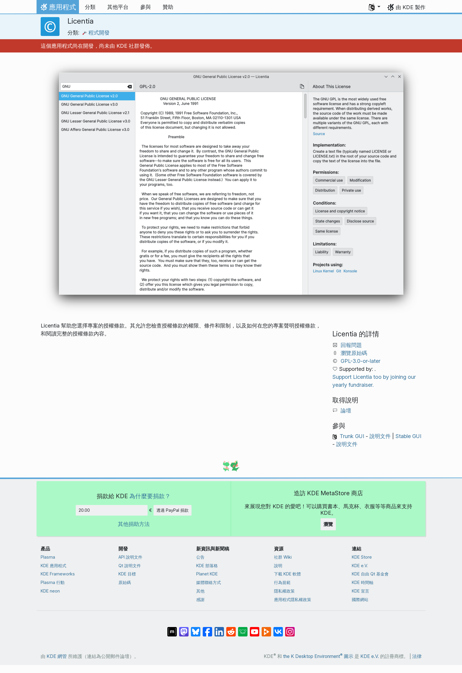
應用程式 (57, 8)
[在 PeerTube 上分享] (266, 628)
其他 (200, 590)
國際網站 (360, 599)
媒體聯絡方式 (208, 582)
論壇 (346, 410)
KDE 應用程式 (53, 565)
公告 (200, 557)
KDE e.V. (360, 565)
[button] (374, 7)
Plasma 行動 (53, 582)
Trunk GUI (352, 436)
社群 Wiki (283, 557)
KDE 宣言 (360, 590)
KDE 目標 (127, 573)
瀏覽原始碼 (354, 353)
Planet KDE (207, 573)
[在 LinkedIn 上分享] (219, 628)
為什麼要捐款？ (150, 496)
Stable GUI (408, 436)
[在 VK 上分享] (278, 628)
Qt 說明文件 (129, 565)
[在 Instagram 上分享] (290, 628)
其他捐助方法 (134, 524)
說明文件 (380, 436)
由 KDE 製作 (410, 7)
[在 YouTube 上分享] (254, 628)
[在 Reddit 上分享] (231, 628)
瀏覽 (328, 524)
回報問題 (351, 345)
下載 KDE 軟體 (287, 573)
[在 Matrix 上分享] (172, 628)
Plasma (48, 557)
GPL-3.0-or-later (360, 361)
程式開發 (96, 32)
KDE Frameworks (58, 573)
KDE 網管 (57, 656)
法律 (417, 656)
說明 (278, 565)
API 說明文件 (130, 557)
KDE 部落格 (207, 565)
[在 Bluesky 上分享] (195, 628)
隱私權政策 (284, 590)
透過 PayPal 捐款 (172, 510)
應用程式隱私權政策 (292, 599)
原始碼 (124, 582)
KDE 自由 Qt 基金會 (370, 573)
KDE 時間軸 (362, 582)
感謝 (200, 599)
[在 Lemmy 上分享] (243, 628)
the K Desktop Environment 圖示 (318, 656)
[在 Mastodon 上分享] (184, 628)
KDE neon (50, 590)
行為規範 (282, 582)
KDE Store (362, 557)
